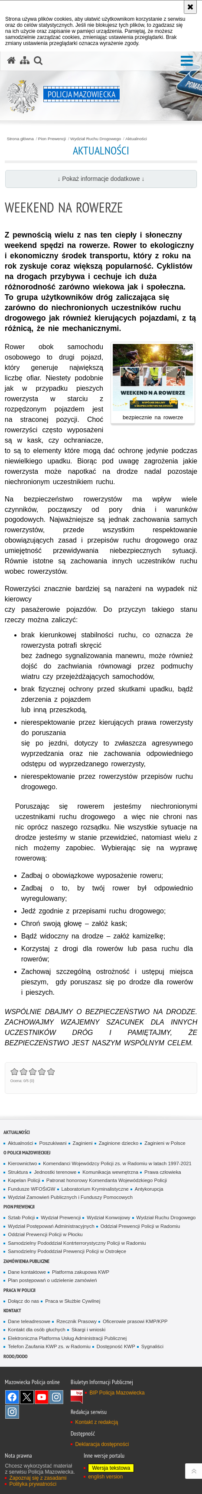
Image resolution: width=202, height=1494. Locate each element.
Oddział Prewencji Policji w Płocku (45, 1234)
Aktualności (136, 139)
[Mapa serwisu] (24, 60)
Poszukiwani (52, 1143)
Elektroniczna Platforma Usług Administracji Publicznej (67, 1338)
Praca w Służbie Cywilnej (72, 1301)
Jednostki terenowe (55, 1172)
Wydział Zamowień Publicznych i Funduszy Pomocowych (70, 1197)
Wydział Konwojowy (108, 1217)
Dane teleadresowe (29, 1321)
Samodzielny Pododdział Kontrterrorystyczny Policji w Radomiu (77, 1243)
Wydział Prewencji (61, 1217)
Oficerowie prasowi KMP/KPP (135, 1321)
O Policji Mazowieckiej (26, 1152)
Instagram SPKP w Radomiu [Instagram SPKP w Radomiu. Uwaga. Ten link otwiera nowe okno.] (12, 1412)
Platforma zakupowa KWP (80, 1272)
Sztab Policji (21, 1217)
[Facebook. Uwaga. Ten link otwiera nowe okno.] (12, 1397)
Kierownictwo (22, 1163)
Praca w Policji (19, 1290)
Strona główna (20, 139)
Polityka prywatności (32, 1484)
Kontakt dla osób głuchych (36, 1329)
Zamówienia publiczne (26, 1261)
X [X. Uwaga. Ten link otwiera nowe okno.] (27, 1397)
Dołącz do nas (23, 1301)
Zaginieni (83, 1143)
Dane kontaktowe (27, 1272)
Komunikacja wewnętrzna (110, 1172)
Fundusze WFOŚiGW (31, 1189)
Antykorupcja (149, 1189)
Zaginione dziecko (119, 1143)
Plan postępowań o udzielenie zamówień (52, 1280)
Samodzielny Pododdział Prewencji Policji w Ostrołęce (67, 1251)
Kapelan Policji (24, 1180)
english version (105, 1477)
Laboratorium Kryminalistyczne (95, 1189)
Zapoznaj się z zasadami (37, 1478)
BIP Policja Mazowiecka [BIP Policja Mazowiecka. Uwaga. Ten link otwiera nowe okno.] (116, 1393)
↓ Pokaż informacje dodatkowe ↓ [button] (100, 178)
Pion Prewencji (52, 139)
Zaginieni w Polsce (165, 1143)
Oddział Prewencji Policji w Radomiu (140, 1226)
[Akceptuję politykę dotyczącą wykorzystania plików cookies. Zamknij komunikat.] (190, 7)
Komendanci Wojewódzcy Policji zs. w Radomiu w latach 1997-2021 (117, 1163)
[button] (187, 61)
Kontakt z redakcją (96, 1422)
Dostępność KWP (116, 1346)
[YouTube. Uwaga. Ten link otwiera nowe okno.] (42, 1397)
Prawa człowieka (162, 1172)
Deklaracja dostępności (102, 1444)
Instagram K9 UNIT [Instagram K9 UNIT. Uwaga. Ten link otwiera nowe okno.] (56, 1397)
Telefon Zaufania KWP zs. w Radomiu (49, 1346)
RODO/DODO (15, 1356)
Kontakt (12, 1310)
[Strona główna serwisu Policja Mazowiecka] (11, 60)
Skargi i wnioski (88, 1329)
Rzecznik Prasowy (76, 1321)
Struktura (18, 1172)
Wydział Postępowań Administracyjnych (51, 1226)
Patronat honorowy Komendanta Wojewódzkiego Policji (106, 1180)
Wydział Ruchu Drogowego (95, 139)
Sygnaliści (152, 1346)
